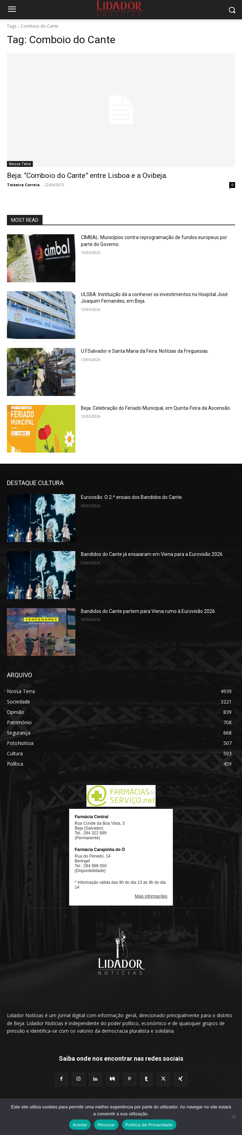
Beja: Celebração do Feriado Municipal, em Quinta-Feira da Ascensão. (156, 408)
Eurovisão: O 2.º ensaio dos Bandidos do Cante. (132, 497)
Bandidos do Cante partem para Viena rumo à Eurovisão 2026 (148, 611)
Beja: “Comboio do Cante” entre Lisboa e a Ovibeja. (87, 175)
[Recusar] (233, 1116)
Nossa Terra (20, 163)
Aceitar (80, 1124)
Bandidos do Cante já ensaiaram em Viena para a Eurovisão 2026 (152, 554)
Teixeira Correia (23, 184)
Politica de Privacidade (149, 1124)
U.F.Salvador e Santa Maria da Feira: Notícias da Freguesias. (145, 351)
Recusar (106, 1124)
